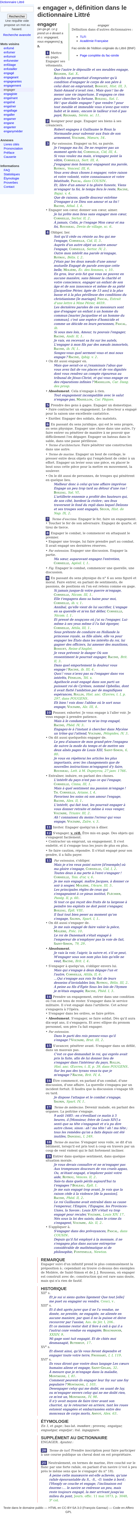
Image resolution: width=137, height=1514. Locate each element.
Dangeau (74, 1136)
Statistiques (12, 174)
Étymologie (11, 178)
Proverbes (11, 182)
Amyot (96, 1413)
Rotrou (59, 168)
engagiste (10, 94)
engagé (9, 73)
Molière (69, 270)
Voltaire (78, 138)
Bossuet (101, 86)
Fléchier (113, 894)
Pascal (76, 181)
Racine (122, 189)
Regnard (69, 115)
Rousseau (67, 226)
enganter (10, 127)
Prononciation (13, 148)
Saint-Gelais (101, 1368)
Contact (9, 186)
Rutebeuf (77, 1343)
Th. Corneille (64, 792)
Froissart (98, 1355)
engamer (10, 118)
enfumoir (10, 56)
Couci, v (107, 1301)
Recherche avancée (17, 35)
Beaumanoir (112, 1330)
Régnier (60, 74)
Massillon (102, 382)
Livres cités (11, 144)
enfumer (9, 52)
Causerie (10, 156)
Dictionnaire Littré (12, 2)
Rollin (78, 694)
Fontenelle (83, 1252)
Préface (9, 152)
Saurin (75, 919)
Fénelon (74, 678)
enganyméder (13, 131)
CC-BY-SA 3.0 (72, 1507)
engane (9, 123)
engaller (9, 114)
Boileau (100, 99)
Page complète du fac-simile (99, 55)
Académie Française (94, 41)
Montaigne (57, 1376)
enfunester (11, 60)
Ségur (104, 509)
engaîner (10, 106)
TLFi (83, 36)
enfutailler (10, 69)
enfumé (9, 48)
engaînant (11, 98)
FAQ (7, 170)
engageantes (13, 81)
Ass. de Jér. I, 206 (99, 1322)
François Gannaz (95, 1507)
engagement (12, 85)
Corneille (91, 152)
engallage (10, 110)
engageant (11, 77)
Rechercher (17, 16)
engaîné (9, 102)
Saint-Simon (113, 750)
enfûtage (10, 64)
